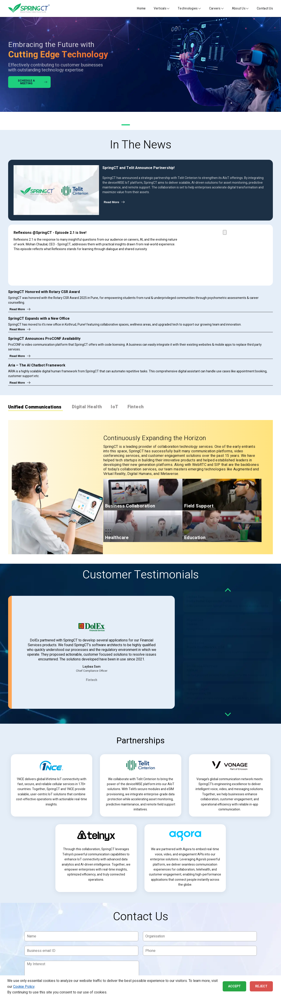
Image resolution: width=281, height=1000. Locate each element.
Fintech (136, 407)
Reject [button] (261, 986)
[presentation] (178, 969)
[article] (51, 785)
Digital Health (87, 407)
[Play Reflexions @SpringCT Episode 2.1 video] (225, 232)
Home (141, 8)
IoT (114, 407)
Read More (114, 202)
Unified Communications (34, 407)
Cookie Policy (24, 986)
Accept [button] (234, 986)
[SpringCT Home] (29, 8)
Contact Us (265, 8)
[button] (162, 8)
